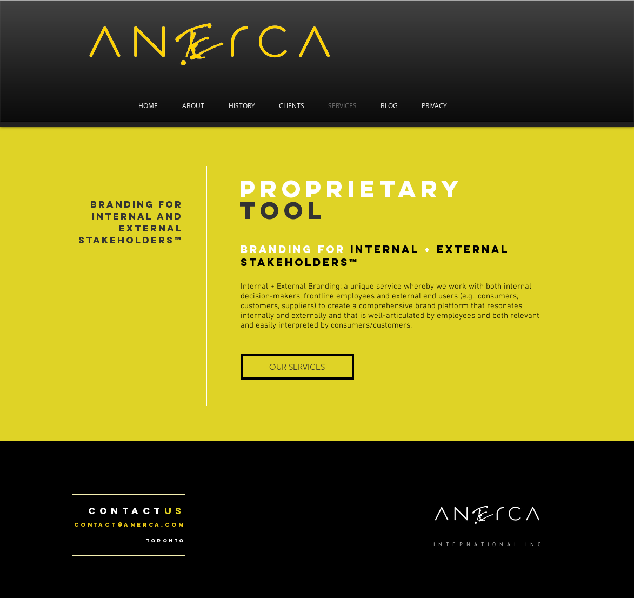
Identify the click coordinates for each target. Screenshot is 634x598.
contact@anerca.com (129, 524)
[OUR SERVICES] (297, 367)
